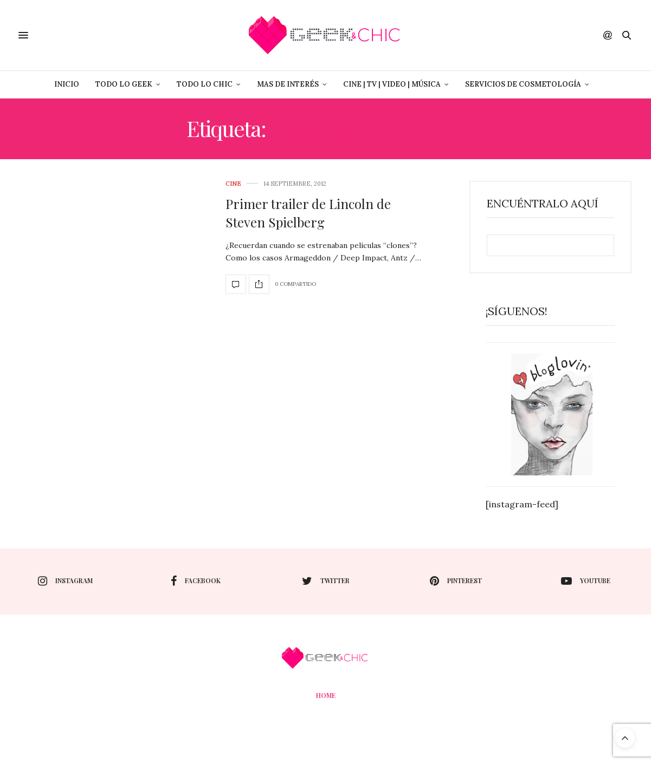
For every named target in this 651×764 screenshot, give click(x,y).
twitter (326, 581)
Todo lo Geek (123, 84)
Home (326, 695)
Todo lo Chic (205, 84)
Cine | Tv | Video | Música (392, 84)
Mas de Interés (288, 84)
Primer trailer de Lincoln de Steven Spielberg (308, 213)
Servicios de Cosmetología (523, 84)
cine (233, 184)
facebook (196, 581)
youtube (585, 581)
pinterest (456, 581)
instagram (65, 581)
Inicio (66, 84)
